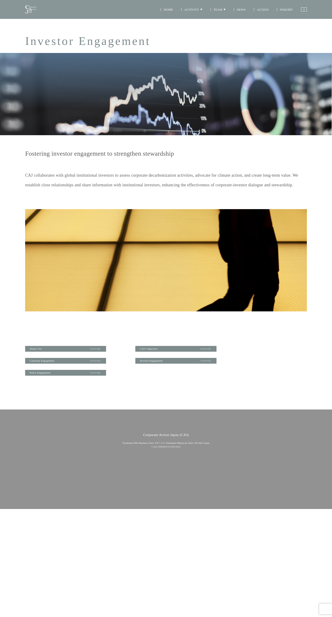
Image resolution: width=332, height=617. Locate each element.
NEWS (238, 14)
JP (302, 15)
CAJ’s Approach (201, 350)
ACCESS (260, 14)
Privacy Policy (166, 588)
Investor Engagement (205, 369)
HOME (164, 14)
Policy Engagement (48, 387)
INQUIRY (283, 14)
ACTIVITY (188, 14)
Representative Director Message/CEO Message (191, 492)
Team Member (176, 499)
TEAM (214, 14)
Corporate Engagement (51, 369)
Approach (135, 507)
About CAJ (41, 350)
